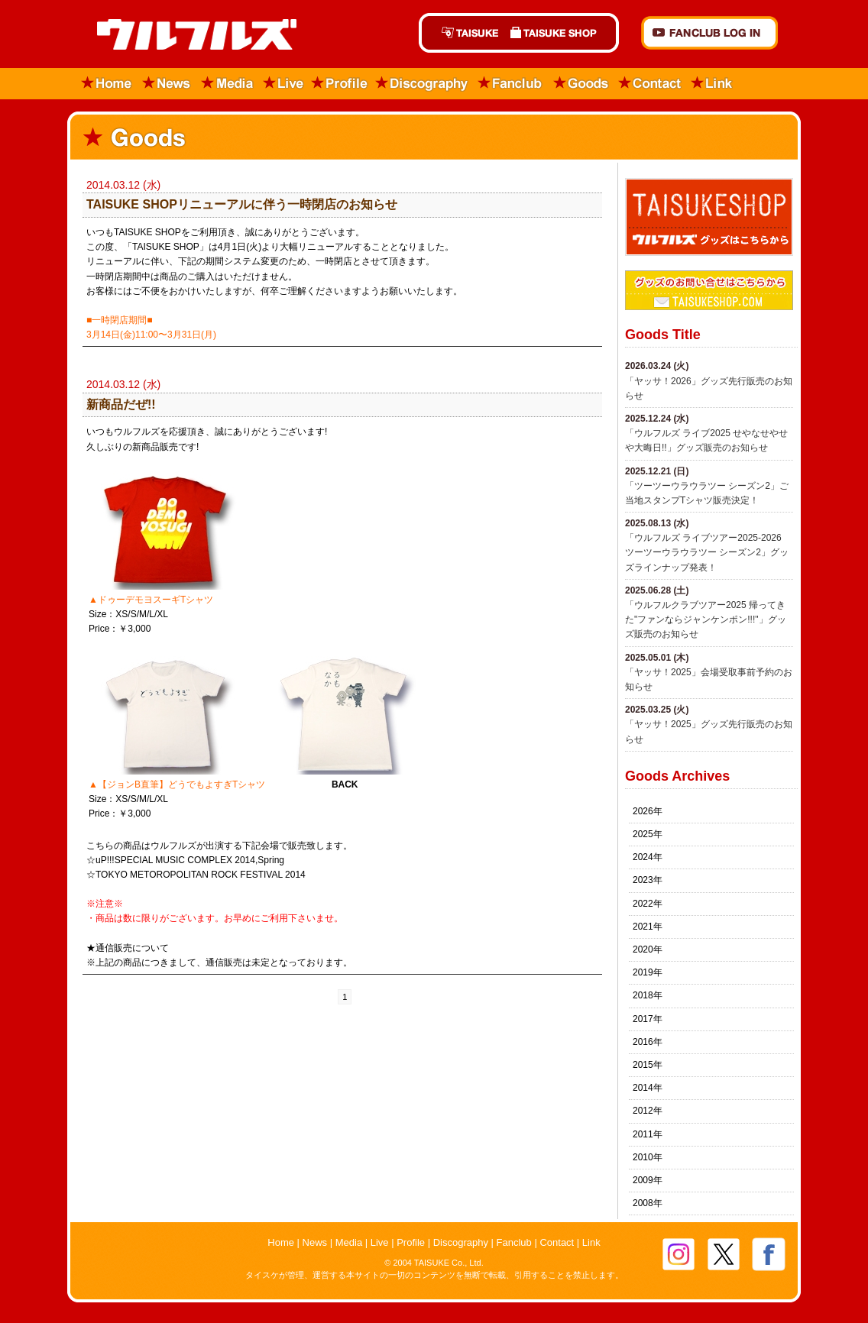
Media (228, 83)
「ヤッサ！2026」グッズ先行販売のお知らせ (708, 388)
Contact (650, 83)
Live (283, 83)
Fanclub (511, 83)
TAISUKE (461, 33)
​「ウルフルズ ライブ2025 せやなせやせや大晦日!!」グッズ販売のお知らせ (706, 440)
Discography (422, 83)
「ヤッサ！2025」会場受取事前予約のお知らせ (708, 679)
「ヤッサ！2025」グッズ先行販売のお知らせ (708, 731)
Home (102, 83)
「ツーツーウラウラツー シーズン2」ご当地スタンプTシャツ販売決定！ (707, 493)
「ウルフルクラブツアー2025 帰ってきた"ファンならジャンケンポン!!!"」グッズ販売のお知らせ (705, 619)
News (167, 83)
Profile (339, 83)
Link (712, 83)
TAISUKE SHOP (561, 33)
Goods (581, 83)
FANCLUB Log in (709, 33)
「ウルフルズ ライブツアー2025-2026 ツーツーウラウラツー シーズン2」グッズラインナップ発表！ (707, 552)
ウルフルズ (187, 35)
